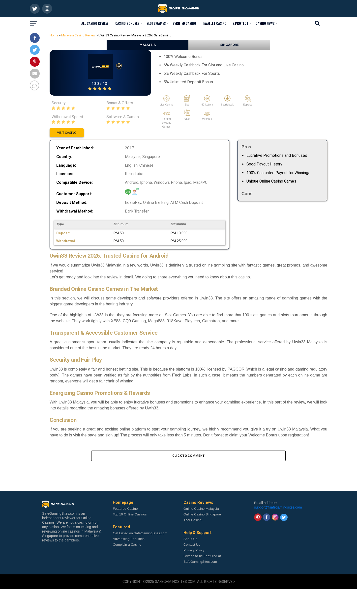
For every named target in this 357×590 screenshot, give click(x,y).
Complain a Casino (127, 545)
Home (54, 35)
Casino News (265, 23)
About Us (190, 539)
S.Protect (240, 23)
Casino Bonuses (127, 23)
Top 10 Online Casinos (130, 515)
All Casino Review (94, 23)
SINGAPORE (229, 45)
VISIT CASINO (66, 132)
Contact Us (191, 545)
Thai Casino (192, 521)
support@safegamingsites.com (278, 508)
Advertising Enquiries (129, 539)
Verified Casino (184, 23)
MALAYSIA (148, 45)
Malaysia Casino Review (78, 35)
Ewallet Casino (215, 23)
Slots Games (156, 23)
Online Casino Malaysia (201, 509)
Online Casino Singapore (202, 515)
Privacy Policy (194, 551)
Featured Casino (125, 509)
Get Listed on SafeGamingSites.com (140, 534)
